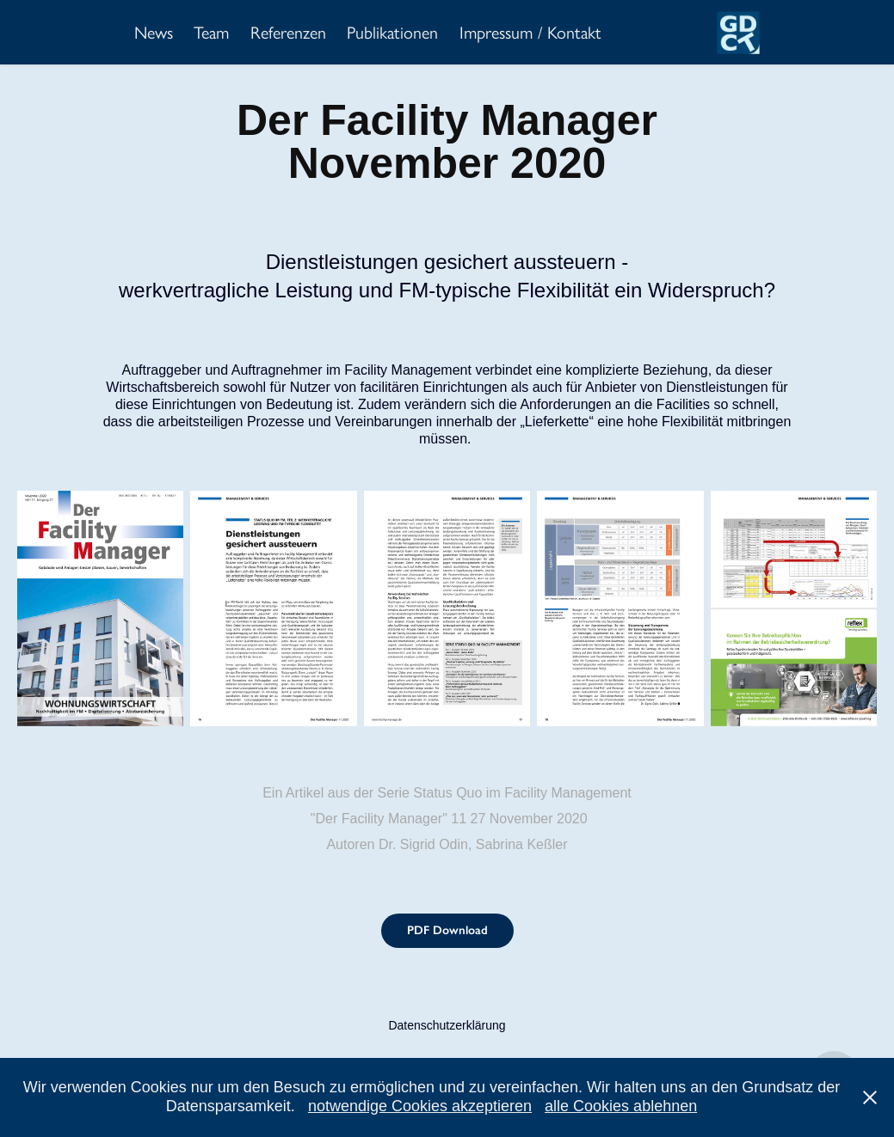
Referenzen (288, 32)
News (153, 32)
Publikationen (392, 32)
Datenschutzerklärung (446, 1025)
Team (211, 32)
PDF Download (447, 930)
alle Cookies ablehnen (621, 1106)
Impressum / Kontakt (530, 32)
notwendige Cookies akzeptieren (420, 1106)
